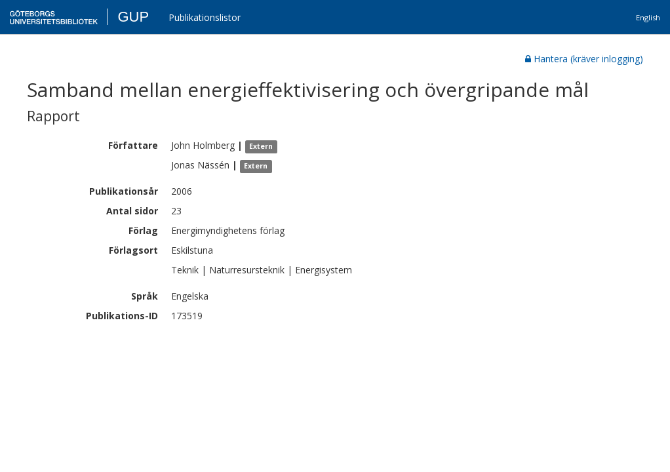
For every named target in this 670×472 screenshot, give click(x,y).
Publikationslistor (204, 17)
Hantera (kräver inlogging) (584, 58)
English (648, 17)
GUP (133, 17)
